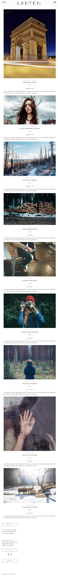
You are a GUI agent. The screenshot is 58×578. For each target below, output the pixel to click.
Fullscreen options (29, 507)
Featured (25, 126)
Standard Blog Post (29, 229)
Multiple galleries (30, 384)
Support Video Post (29, 281)
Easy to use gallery (29, 455)
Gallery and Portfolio (29, 332)
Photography (27, 80)
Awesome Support (30, 82)
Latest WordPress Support (29, 129)
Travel (34, 80)
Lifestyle (27, 178)
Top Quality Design (30, 180)
